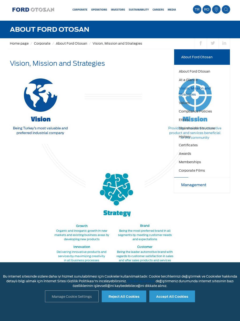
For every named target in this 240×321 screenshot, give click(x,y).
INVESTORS (118, 9)
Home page (19, 43)
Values (184, 103)
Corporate (42, 43)
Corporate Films (192, 170)
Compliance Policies (195, 111)
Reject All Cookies (124, 296)
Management (193, 185)
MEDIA (172, 9)
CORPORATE (79, 9)
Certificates (188, 145)
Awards (185, 153)
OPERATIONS (99, 9)
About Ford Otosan (71, 43)
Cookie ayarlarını (141, 281)
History (185, 137)
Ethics (184, 120)
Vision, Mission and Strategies (117, 43)
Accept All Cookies (172, 296)
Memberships (190, 162)
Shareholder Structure (197, 128)
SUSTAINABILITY (139, 9)
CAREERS (158, 9)
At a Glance (188, 80)
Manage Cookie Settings (72, 296)
